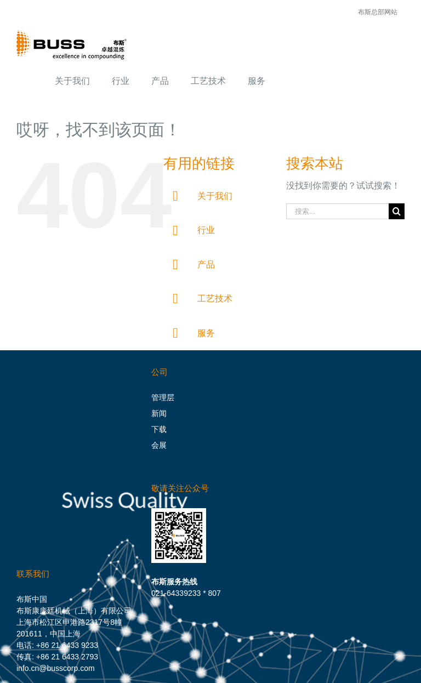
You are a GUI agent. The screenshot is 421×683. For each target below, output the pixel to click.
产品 (206, 264)
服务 (206, 333)
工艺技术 (214, 298)
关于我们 (214, 196)
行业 (206, 230)
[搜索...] (337, 211)
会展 (159, 445)
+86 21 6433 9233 (67, 645)
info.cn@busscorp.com (55, 668)
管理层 (162, 397)
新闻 (159, 413)
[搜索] (397, 211)
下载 (159, 429)
